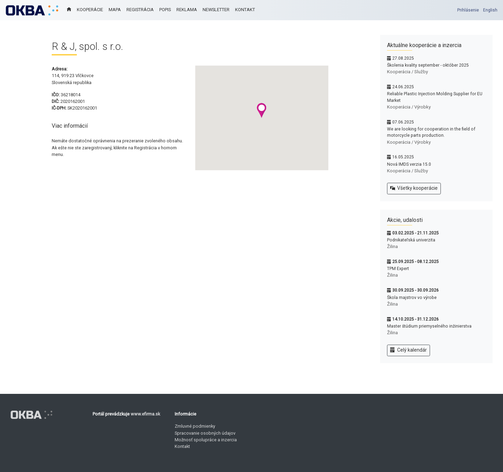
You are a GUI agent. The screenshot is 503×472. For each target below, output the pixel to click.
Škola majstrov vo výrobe (412, 297)
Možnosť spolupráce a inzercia (206, 439)
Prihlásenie (468, 10)
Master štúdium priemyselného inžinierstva (429, 326)
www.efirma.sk (145, 414)
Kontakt (182, 446)
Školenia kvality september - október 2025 (428, 65)
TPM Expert (398, 268)
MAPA (115, 9)
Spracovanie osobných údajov (205, 433)
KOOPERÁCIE (90, 9)
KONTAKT (245, 9)
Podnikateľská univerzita (411, 240)
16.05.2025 (403, 157)
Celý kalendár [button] (408, 350)
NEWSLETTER (216, 9)
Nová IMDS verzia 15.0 (409, 164)
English (490, 10)
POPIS (165, 9)
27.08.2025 (403, 58)
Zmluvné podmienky (195, 426)
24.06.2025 (403, 86)
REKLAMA (186, 9)
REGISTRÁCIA (140, 9)
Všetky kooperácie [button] (414, 188)
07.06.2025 (403, 122)
